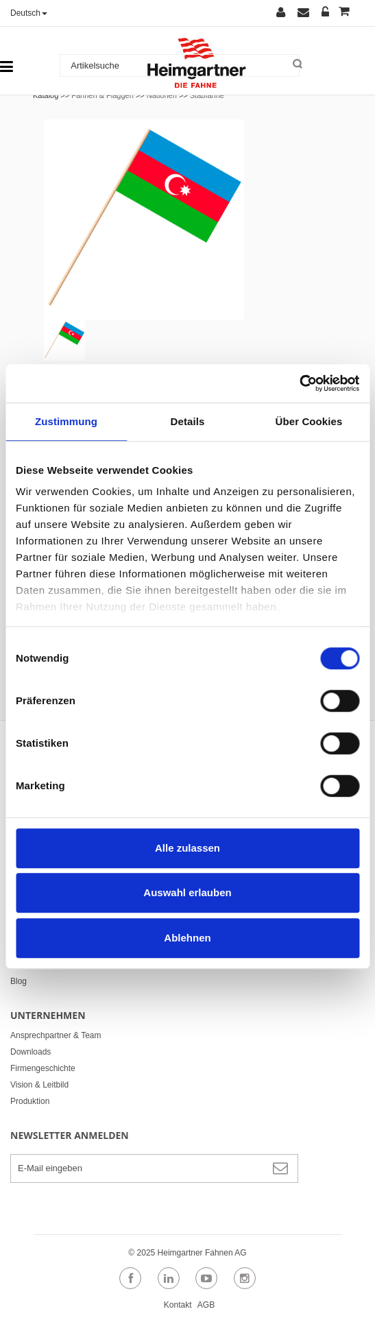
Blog (18, 981)
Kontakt (178, 1305)
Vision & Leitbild (39, 1085)
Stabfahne (207, 95)
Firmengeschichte (42, 1068)
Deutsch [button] (28, 13)
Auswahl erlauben (187, 892)
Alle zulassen (187, 848)
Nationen (162, 95)
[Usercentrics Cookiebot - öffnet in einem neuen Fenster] (299, 383)
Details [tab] (188, 421)
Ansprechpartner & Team (55, 1035)
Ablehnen (187, 938)
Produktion (29, 1101)
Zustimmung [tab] (66, 421)
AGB (206, 1305)
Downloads (30, 1052)
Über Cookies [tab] (309, 421)
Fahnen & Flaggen (102, 95)
